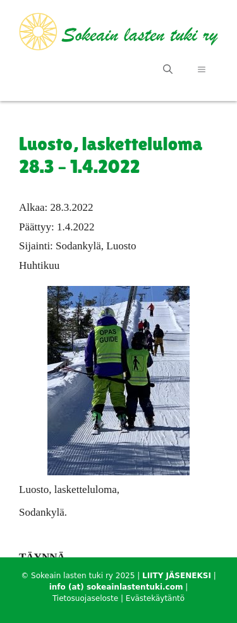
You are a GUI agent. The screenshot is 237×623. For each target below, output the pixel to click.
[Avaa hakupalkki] (167, 69)
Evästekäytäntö (155, 598)
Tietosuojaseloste (85, 598)
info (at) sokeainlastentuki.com (116, 587)
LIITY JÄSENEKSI (176, 575)
